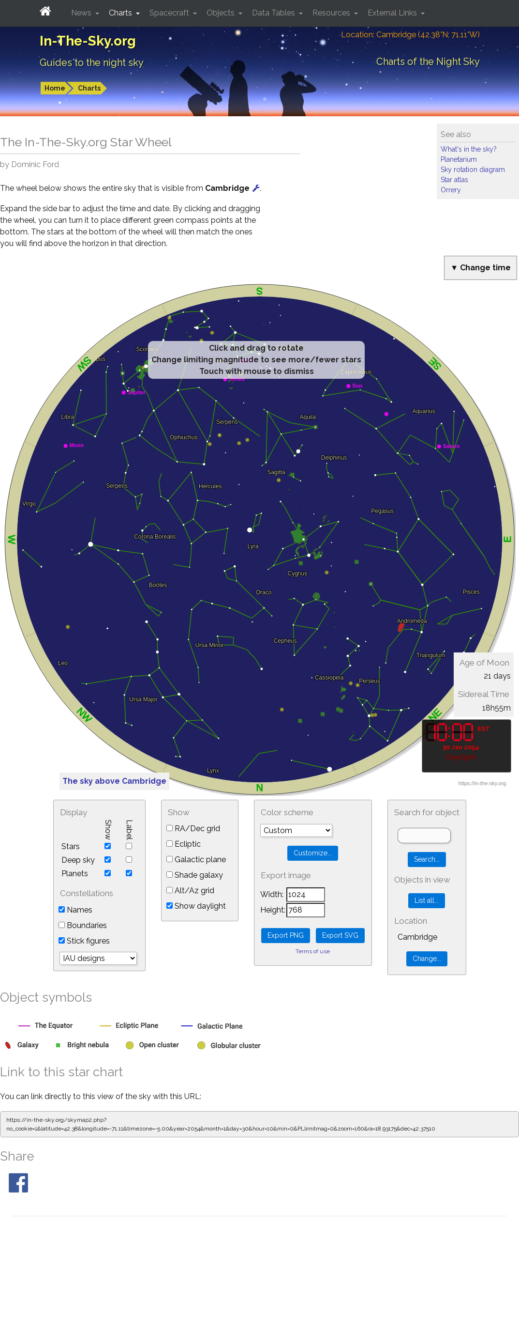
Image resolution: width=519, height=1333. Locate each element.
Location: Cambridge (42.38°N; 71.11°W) (410, 34)
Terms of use (313, 951)
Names (75, 909)
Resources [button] (332, 12)
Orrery (451, 190)
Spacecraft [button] (170, 12)
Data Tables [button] (274, 12)
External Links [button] (393, 12)
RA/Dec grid (193, 828)
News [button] (82, 12)
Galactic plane (196, 859)
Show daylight (196, 906)
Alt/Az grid (190, 890)
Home (54, 88)
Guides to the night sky (92, 62)
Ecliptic (183, 844)
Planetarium (459, 159)
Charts (89, 88)
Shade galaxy (194, 875)
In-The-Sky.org (88, 41)
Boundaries (83, 925)
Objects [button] (222, 12)
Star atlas (454, 180)
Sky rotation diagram (473, 169)
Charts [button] (121, 12)
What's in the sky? (469, 149)
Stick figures (84, 941)
